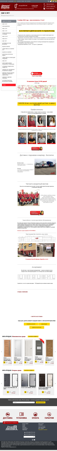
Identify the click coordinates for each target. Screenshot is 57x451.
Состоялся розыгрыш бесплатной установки (7, 81)
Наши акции (44, 324)
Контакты (28, 1)
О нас (25, 1)
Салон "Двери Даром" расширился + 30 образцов (8, 64)
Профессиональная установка (6, 34)
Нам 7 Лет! (4, 41)
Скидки (23, 426)
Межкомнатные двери (4, 1)
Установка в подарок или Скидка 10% (8, 67)
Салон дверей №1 (6, 26)
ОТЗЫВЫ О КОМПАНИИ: (22, 291)
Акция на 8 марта (6, 46)
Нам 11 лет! (4, 30)
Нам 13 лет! (4, 24)
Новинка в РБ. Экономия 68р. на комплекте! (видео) (8, 70)
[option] (7, 352)
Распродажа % (25, 428)
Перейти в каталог (31, 324)
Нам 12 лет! (4, 28)
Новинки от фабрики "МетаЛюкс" (6, 78)
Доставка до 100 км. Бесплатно (6, 44)
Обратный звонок (50, 4)
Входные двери (10, 1)
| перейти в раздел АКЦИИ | (37, 76)
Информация (24, 429)
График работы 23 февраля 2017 (8, 49)
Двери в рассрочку (36, 327)
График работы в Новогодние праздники (8, 58)
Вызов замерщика (50, 8)
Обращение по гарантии (42, 429)
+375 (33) (29, 434)
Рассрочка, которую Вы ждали (7, 55)
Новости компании (41, 426)
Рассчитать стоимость (33, 336)
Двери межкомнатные (7, 359)
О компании (40, 424)
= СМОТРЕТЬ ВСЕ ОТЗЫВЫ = (37, 316)
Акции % (15, 1)
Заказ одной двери (41, 427)
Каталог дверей (25, 423)
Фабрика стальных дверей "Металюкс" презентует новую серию (8, 74)
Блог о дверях (41, 428)
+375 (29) (23, 5)
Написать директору (50, 6)
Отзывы (22, 1)
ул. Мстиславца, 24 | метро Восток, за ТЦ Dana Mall (25, 8)
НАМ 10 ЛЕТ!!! (5, 36)
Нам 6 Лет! (4, 60)
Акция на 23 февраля (6, 52)
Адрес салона (41, 423)
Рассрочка (19, 1)
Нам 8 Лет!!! (4, 38)
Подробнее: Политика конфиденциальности (8, 446)
